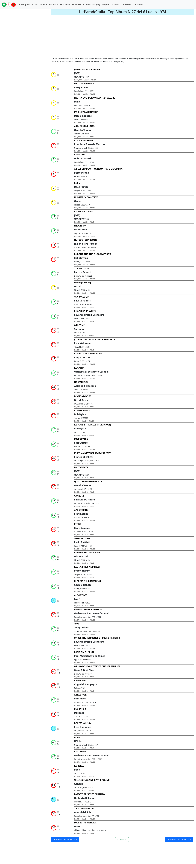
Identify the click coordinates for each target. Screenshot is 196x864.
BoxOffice (65, 4)
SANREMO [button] (77, 4)
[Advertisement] (122, 37)
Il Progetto (24, 4)
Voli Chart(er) (93, 4)
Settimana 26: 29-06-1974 (64, 839)
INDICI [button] (52, 4)
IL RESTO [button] (125, 4)
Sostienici (138, 4)
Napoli (105, 4)
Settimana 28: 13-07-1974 (178, 839)
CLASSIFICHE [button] (38, 4)
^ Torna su (122, 839)
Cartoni (115, 4)
